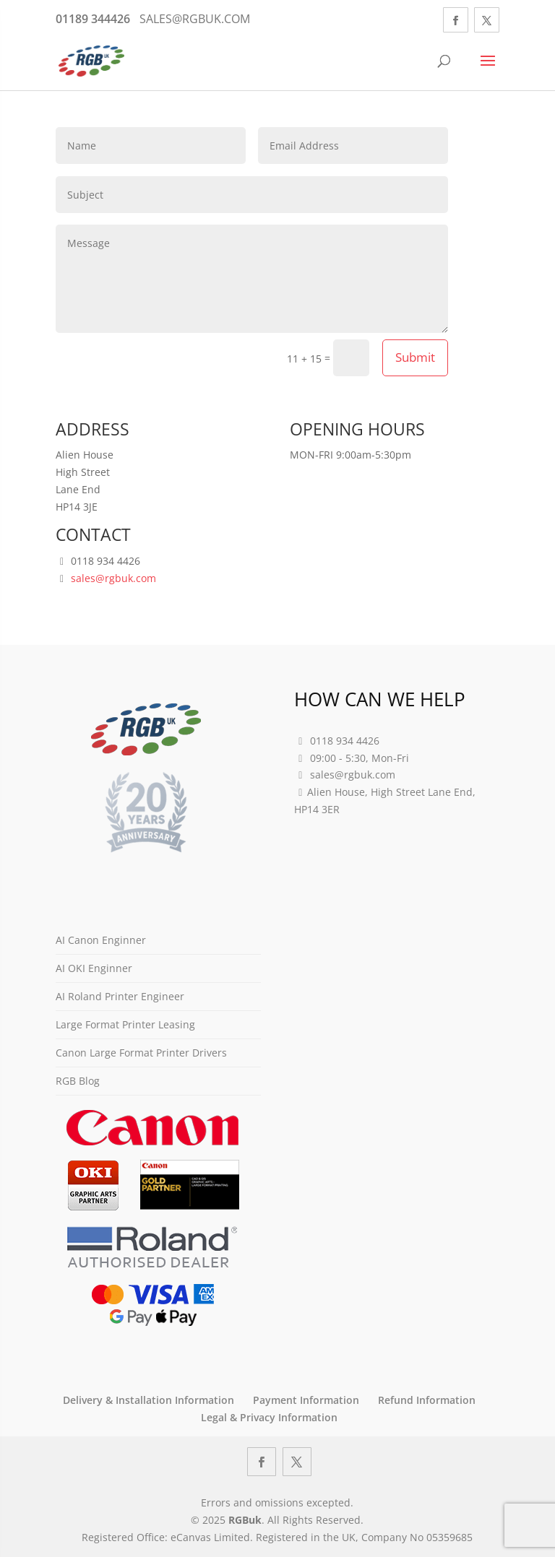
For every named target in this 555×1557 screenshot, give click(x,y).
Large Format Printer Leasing (125, 1024)
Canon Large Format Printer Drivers (141, 1052)
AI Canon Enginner (101, 940)
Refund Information (427, 1400)
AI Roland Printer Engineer (120, 996)
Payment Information (306, 1400)
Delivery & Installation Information (148, 1400)
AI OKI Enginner (94, 968)
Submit (415, 357)
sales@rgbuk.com (113, 578)
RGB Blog (78, 1081)
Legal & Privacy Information (269, 1417)
